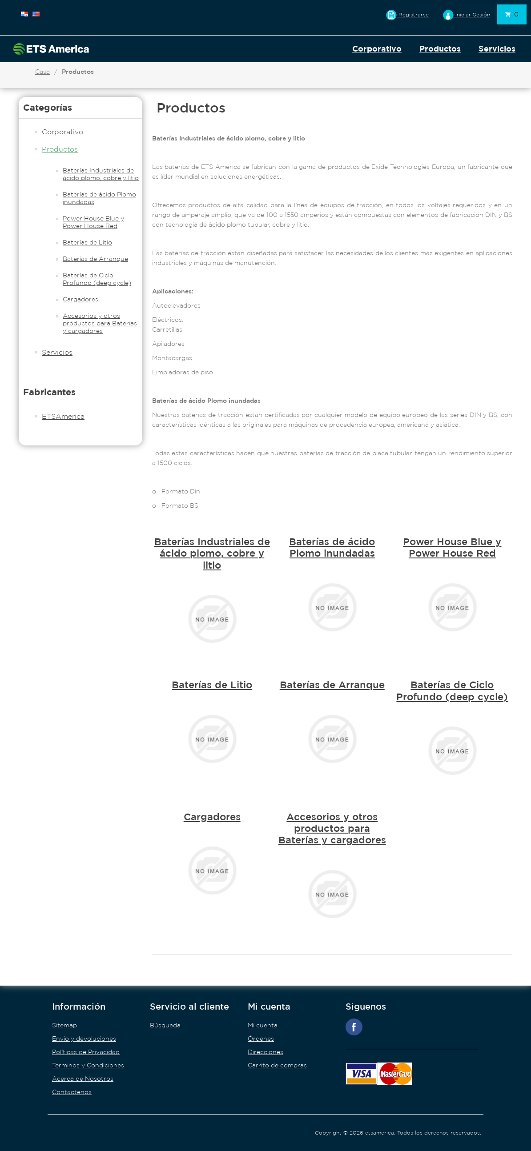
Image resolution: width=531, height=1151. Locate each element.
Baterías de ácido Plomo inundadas (99, 198)
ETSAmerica (63, 416)
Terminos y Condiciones (88, 1065)
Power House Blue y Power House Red (93, 222)
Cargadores (80, 299)
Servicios (497, 48)
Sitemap (64, 1025)
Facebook (354, 1027)
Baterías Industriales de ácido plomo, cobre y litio (101, 174)
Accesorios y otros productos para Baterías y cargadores (100, 323)
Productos (440, 48)
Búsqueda (165, 1025)
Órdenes (261, 1038)
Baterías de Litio (87, 242)
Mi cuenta (263, 1025)
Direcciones (265, 1051)
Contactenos (72, 1091)
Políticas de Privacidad (86, 1051)
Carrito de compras (277, 1065)
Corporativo (377, 48)
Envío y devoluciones (84, 1038)
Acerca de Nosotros (82, 1078)
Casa (42, 71)
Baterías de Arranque (95, 258)
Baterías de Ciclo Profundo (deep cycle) (97, 279)
